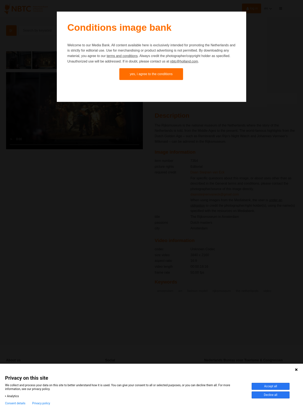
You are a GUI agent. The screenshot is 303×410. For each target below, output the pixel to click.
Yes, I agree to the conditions (151, 74)
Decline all (270, 395)
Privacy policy (41, 403)
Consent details (15, 403)
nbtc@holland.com (184, 61)
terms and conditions (122, 56)
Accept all (270, 386)
